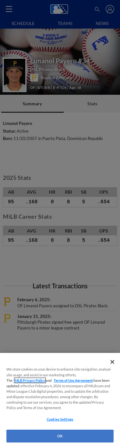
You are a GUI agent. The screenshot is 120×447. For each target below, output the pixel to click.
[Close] (112, 362)
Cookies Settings (60, 419)
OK (60, 436)
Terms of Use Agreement (73, 380)
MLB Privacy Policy (30, 380)
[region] (60, 400)
